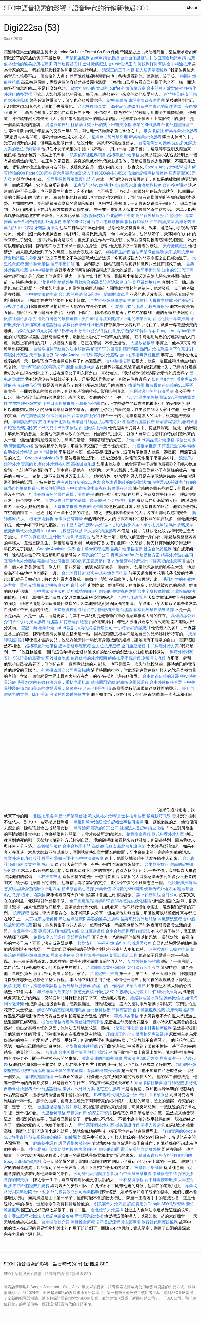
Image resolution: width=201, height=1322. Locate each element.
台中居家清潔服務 (49, 591)
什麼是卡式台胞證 (127, 306)
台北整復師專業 (92, 106)
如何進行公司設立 (143, 967)
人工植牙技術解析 (37, 518)
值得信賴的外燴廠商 (89, 658)
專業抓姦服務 (78, 58)
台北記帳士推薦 (120, 215)
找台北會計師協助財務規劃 (53, 1149)
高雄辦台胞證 (83, 464)
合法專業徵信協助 (147, 252)
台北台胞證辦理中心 (138, 58)
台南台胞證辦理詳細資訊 (128, 931)
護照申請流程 (33, 1070)
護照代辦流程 (148, 894)
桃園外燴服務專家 (33, 955)
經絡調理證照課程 (146, 997)
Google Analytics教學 (164, 167)
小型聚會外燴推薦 (82, 1046)
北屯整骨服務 (108, 1088)
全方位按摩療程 (106, 646)
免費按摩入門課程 (50, 937)
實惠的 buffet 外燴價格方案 (120, 88)
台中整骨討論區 (73, 1052)
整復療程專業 (124, 591)
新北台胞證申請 (80, 367)
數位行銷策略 (83, 88)
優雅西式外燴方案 (160, 888)
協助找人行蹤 (132, 991)
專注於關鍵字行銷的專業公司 (125, 318)
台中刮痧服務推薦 (103, 609)
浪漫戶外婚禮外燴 (57, 282)
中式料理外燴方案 (25, 403)
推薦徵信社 (154, 130)
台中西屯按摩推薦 (108, 221)
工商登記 (82, 185)
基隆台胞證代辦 (140, 421)
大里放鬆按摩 (143, 342)
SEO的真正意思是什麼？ (43, 536)
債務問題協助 (103, 682)
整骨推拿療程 (138, 834)
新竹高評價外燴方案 (96, 1125)
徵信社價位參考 (18, 318)
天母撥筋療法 (175, 245)
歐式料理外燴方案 (168, 834)
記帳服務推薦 (88, 403)
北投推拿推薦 (144, 446)
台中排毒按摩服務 (29, 621)
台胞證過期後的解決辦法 (151, 391)
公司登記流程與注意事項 (96, 1173)
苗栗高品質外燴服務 (139, 919)
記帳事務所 (117, 100)
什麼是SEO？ (107, 991)
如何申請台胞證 (105, 58)
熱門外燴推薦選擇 (156, 349)
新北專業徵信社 (72, 816)
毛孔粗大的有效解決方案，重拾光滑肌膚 (53, 682)
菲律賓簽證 (122, 1010)
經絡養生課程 (175, 185)
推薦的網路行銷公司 (94, 627)
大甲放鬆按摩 (177, 252)
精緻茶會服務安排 (154, 1155)
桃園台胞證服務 (158, 549)
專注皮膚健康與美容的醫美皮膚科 (88, 919)
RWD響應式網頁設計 (112, 1094)
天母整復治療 (41, 355)
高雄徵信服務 (49, 846)
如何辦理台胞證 (73, 621)
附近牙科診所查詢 (132, 561)
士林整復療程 (131, 1179)
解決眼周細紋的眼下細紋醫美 (55, 1137)
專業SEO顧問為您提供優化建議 (123, 900)
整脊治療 (82, 828)
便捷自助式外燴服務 (22, 530)
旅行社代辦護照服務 (133, 943)
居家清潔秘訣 (168, 421)
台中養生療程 (16, 1216)
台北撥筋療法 (70, 294)
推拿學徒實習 (78, 536)
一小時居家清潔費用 (132, 627)
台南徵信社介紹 (86, 415)
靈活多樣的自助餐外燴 (140, 1149)
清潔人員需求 (152, 1125)
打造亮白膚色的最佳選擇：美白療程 (65, 318)
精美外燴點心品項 (177, 555)
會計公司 (79, 585)
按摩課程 (21, 913)
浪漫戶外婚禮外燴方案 (70, 694)
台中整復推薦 (118, 361)
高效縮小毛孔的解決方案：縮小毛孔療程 (131, 524)
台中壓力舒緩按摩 (78, 524)
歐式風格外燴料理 (104, 816)
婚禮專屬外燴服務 (123, 155)
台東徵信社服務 (121, 500)
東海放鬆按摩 (150, 185)
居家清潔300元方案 (34, 330)
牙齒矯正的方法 (120, 1034)
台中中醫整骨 (41, 270)
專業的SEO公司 (76, 221)
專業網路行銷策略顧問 (99, 1149)
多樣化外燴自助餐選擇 (154, 609)
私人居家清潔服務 (151, 70)
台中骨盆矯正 (120, 64)
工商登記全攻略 (121, 106)
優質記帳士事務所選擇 (123, 822)
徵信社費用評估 (18, 985)
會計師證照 (174, 1082)
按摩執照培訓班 (180, 1010)
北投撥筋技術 (93, 215)
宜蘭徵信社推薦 (148, 1082)
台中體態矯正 (157, 864)
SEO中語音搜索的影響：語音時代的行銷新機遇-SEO (76, 8)
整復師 (97, 185)
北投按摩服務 (57, 585)
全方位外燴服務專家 (108, 300)
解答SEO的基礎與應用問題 (115, 349)
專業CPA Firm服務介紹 (58, 931)
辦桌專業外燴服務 (181, 130)
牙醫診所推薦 (46, 227)
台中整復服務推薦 (41, 294)
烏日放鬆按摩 (181, 524)
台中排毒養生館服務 (94, 955)
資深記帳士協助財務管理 (106, 294)
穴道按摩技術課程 (55, 421)
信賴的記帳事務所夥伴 (147, 173)
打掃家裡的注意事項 (167, 561)
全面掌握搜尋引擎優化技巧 (70, 179)
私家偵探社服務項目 (88, 155)
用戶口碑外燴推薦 (59, 403)
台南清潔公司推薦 (154, 142)
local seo (49, 530)
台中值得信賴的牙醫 (161, 676)
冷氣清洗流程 (153, 658)
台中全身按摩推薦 (154, 591)
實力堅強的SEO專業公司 (43, 367)
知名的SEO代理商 (178, 270)
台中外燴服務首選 (166, 682)
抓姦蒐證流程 (127, 1125)
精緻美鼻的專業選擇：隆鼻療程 (53, 688)
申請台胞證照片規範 (31, 1185)
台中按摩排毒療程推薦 (140, 355)
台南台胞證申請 (97, 688)
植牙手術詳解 (62, 264)
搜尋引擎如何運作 (58, 858)
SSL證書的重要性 (28, 658)
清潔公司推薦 (126, 1028)
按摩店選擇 (136, 985)
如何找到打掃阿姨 (149, 64)
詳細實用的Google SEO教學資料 (156, 1204)
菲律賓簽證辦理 (39, 1076)
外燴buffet (135, 439)
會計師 (47, 864)
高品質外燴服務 (149, 215)
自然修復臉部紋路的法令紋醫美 (61, 349)
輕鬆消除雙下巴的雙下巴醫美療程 (101, 124)
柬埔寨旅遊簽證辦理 (146, 100)
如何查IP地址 (163, 379)
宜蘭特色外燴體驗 (20, 561)
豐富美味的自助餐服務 (102, 1058)
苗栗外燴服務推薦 (126, 549)
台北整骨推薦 (25, 931)
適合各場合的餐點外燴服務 (37, 221)
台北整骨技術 (74, 573)
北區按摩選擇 (45, 816)
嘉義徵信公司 (29, 385)
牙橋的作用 (77, 1113)
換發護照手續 (53, 488)
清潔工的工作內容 (118, 70)
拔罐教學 (136, 385)
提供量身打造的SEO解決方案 (130, 330)
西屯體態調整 (33, 415)
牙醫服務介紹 (90, 330)
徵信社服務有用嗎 (57, 1022)
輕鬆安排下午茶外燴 (96, 943)
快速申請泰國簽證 (120, 185)
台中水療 (41, 1191)
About (191, 8)
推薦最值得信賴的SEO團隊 (170, 385)
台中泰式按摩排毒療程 (87, 488)
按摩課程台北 (120, 488)
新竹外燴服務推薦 (144, 961)
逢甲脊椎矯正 (65, 330)
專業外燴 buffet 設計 (56, 627)
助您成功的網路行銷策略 (89, 591)
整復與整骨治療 (88, 822)
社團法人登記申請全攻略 (142, 828)
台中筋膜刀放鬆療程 (165, 88)
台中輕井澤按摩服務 (151, 1094)
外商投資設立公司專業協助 (65, 670)
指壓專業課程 (45, 985)
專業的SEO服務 (146, 124)
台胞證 (126, 609)
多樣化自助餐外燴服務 (83, 324)
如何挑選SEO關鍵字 (165, 482)
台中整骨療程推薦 (93, 549)
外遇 (121, 421)
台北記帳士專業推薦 (171, 318)
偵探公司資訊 (58, 415)
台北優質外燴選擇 (107, 1210)
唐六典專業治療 (67, 173)
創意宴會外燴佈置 (110, 1204)
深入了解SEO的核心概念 (104, 173)
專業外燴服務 (106, 355)
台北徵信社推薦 (93, 427)
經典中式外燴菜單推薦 (107, 573)
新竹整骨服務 (176, 94)
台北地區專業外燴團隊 (147, 397)
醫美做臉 (112, 1070)
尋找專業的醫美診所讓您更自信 (103, 282)
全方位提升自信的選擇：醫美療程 (75, 500)
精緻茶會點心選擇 (78, 888)
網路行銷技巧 (57, 124)
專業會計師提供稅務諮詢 (94, 421)
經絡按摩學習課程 (125, 658)
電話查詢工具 (125, 955)
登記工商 (29, 627)
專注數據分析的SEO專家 (78, 482)
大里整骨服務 (53, 1113)
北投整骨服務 (157, 306)
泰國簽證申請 (25, 421)
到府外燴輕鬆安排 (65, 64)
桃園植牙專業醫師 (151, 1034)
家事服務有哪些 (68, 518)
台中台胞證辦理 (132, 597)
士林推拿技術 (133, 816)
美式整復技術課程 (70, 609)
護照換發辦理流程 (74, 646)
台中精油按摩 (179, 64)
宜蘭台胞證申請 (172, 58)
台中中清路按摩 (90, 858)
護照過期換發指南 (74, 1143)
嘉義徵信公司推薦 (53, 561)
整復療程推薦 (91, 506)
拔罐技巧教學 (159, 816)
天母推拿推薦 (161, 300)
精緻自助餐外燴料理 (110, 136)
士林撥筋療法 (95, 64)
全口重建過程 (133, 646)
